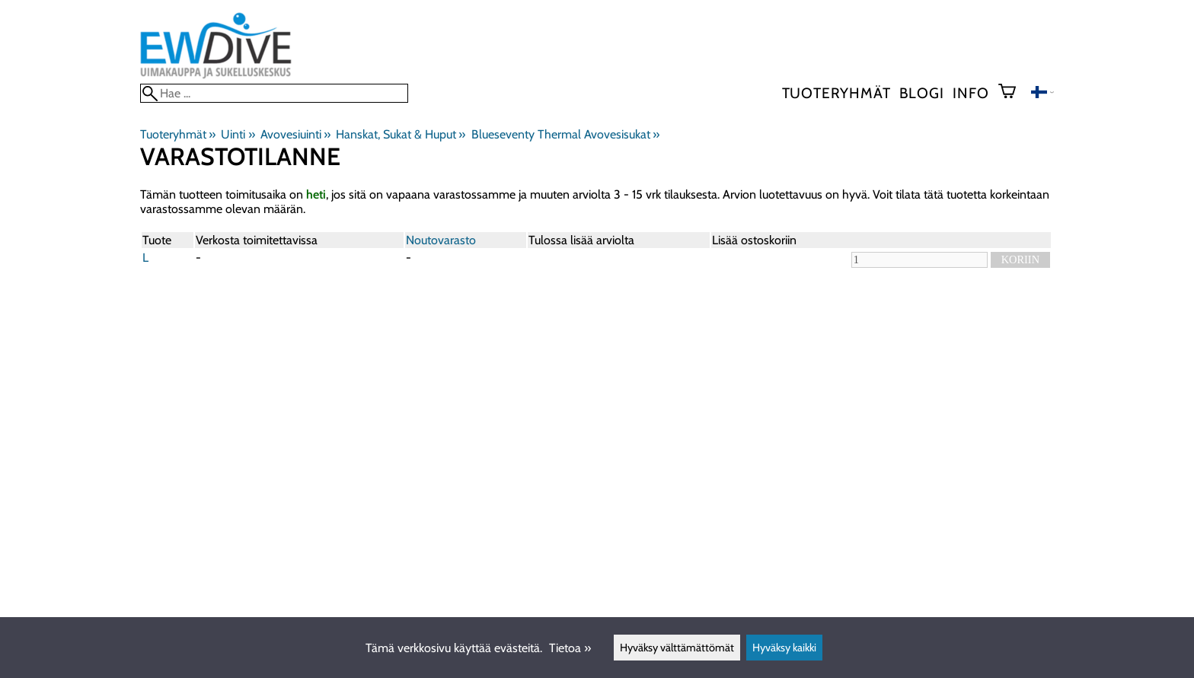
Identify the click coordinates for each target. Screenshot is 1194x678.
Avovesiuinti (295, 134)
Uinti (237, 134)
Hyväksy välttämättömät (677, 647)
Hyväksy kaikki (784, 647)
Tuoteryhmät (836, 93)
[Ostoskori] (1013, 93)
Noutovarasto (441, 240)
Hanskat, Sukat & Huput (400, 134)
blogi (921, 93)
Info (970, 93)
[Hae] (274, 93)
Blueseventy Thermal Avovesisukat (565, 134)
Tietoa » (570, 648)
